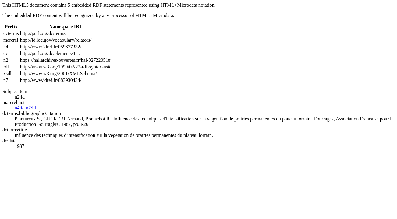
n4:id (20, 107)
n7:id (31, 107)
